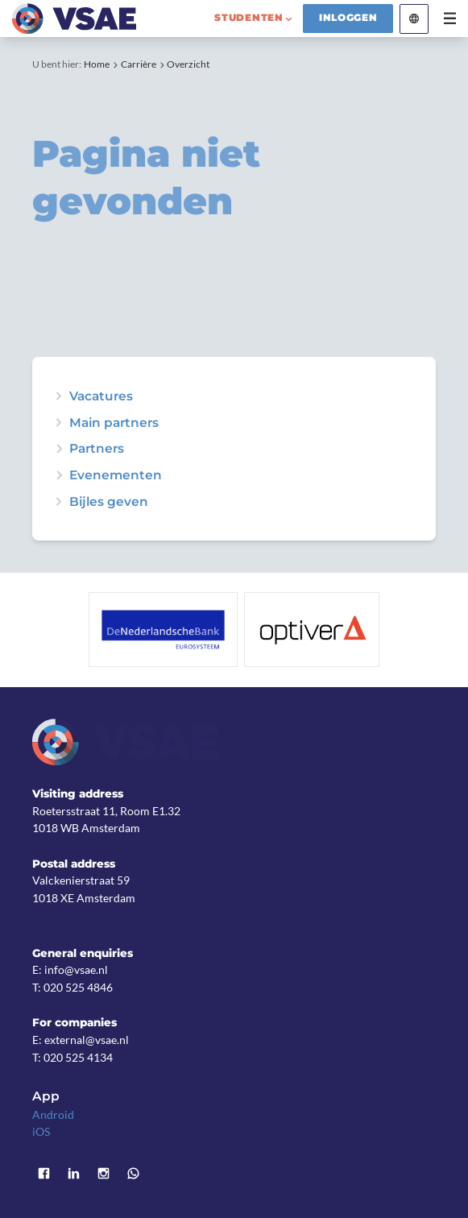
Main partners (114, 422)
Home (97, 64)
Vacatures (101, 396)
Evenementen (115, 475)
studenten (249, 17)
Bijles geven (108, 501)
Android (53, 1114)
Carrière (138, 64)
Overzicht (188, 64)
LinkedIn (73, 1174)
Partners (96, 448)
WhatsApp (133, 1174)
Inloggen (348, 17)
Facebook (44, 1174)
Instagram (103, 1174)
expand (58, 475)
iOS (41, 1131)
